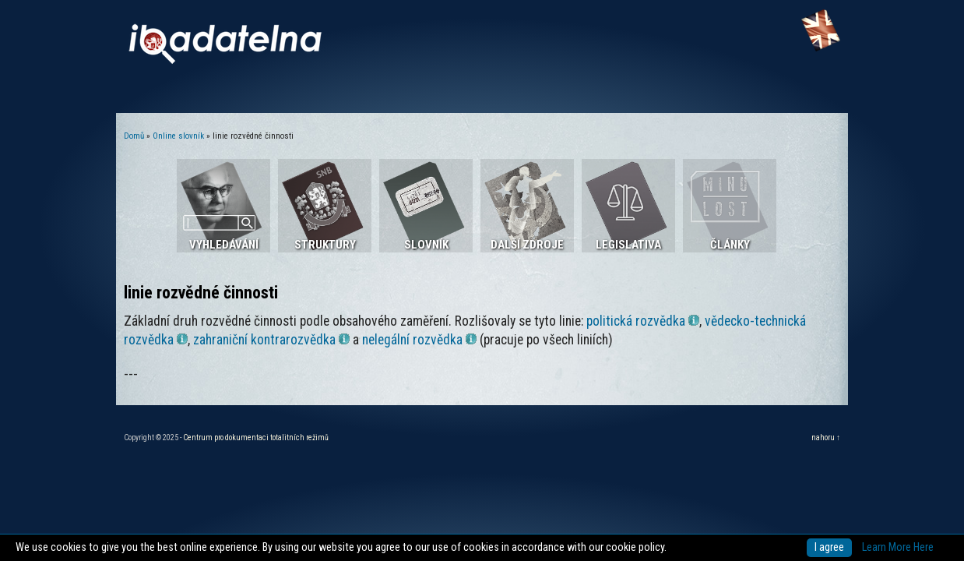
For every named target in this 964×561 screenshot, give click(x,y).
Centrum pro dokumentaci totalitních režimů (256, 437)
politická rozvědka (642, 321)
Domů (134, 136)
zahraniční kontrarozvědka (271, 340)
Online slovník (178, 136)
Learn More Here (898, 547)
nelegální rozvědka (419, 340)
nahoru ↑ (825, 437)
